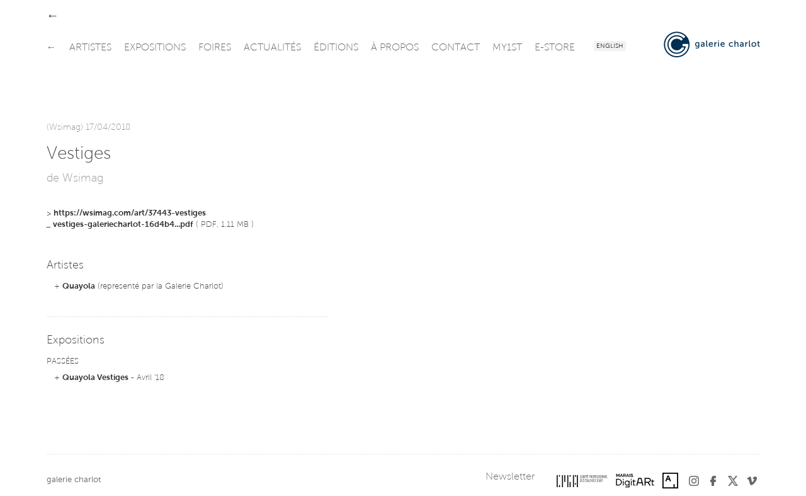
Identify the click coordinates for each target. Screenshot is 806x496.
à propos (395, 48)
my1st (507, 48)
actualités (272, 48)
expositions (155, 48)
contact (455, 48)
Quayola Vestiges (95, 378)
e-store (555, 48)
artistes (90, 48)
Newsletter (510, 477)
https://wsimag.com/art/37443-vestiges (130, 213)
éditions (336, 48)
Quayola (78, 286)
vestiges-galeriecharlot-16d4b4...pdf (123, 225)
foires (214, 48)
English (609, 46)
